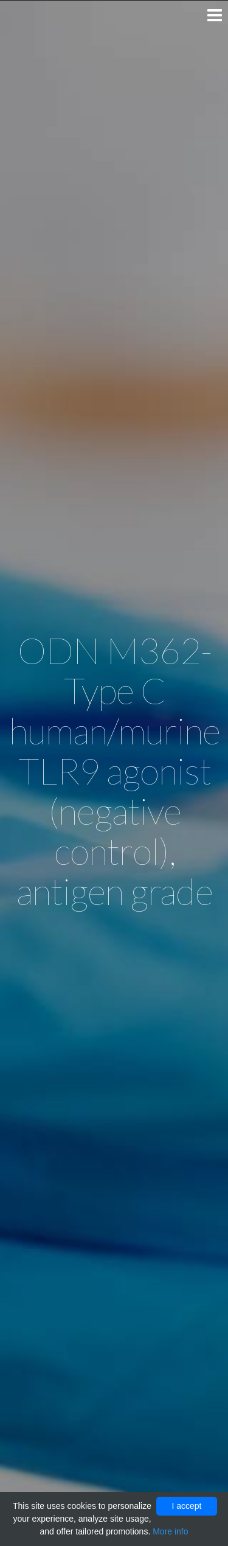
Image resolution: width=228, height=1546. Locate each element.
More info (170, 1531)
